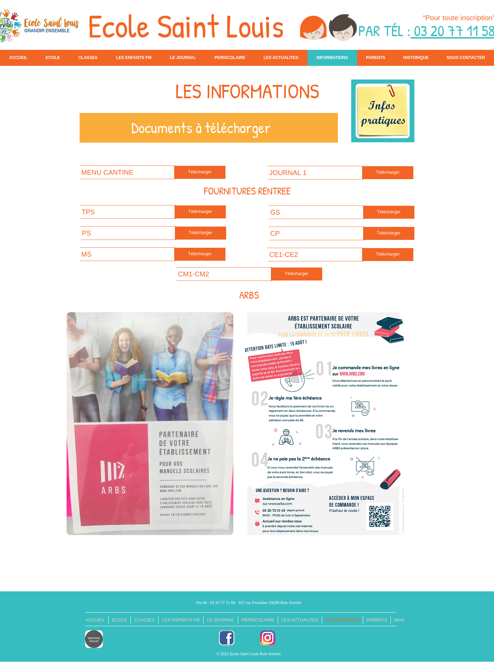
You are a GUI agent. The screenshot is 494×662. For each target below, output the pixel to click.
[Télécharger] (199, 172)
